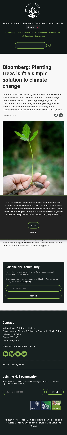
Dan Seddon (29, 423)
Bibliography (10, 32)
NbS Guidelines (27, 36)
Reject (33, 232)
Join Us (59, 23)
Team (37, 23)
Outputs (17, 23)
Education (28, 23)
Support (31, 27)
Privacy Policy (17, 365)
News (44, 23)
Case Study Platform (25, 32)
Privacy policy (25, 281)
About (51, 23)
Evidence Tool (54, 32)
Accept (33, 225)
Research (7, 23)
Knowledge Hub (41, 32)
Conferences (40, 36)
